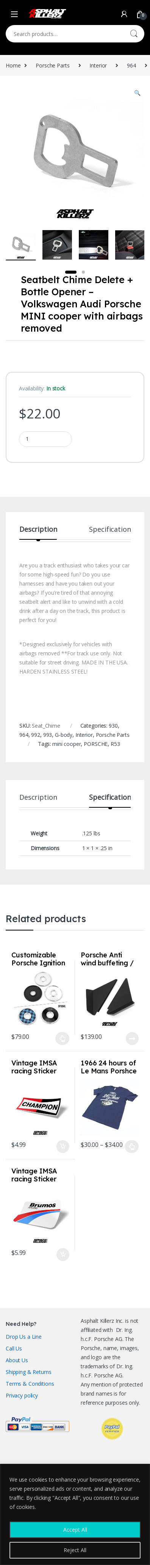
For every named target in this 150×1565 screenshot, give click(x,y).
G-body (63, 734)
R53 (115, 743)
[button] (137, 92)
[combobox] (64, 33)
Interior (98, 65)
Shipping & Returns (28, 1371)
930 (113, 725)
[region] (75, 1514)
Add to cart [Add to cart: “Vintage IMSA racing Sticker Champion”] (62, 1146)
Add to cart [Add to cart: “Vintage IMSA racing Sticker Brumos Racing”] (62, 1254)
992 (35, 734)
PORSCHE (96, 743)
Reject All (75, 1550)
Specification (110, 530)
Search (133, 33)
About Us (17, 1360)
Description (38, 530)
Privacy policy (22, 1395)
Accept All (75, 1529)
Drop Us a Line (24, 1336)
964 (131, 65)
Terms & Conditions (30, 1383)
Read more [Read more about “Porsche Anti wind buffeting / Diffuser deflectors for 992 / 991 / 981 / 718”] (132, 1038)
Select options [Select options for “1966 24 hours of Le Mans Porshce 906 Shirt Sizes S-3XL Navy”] (132, 1146)
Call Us (14, 1348)
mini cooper (66, 743)
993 (47, 734)
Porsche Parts (52, 65)
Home (13, 65)
